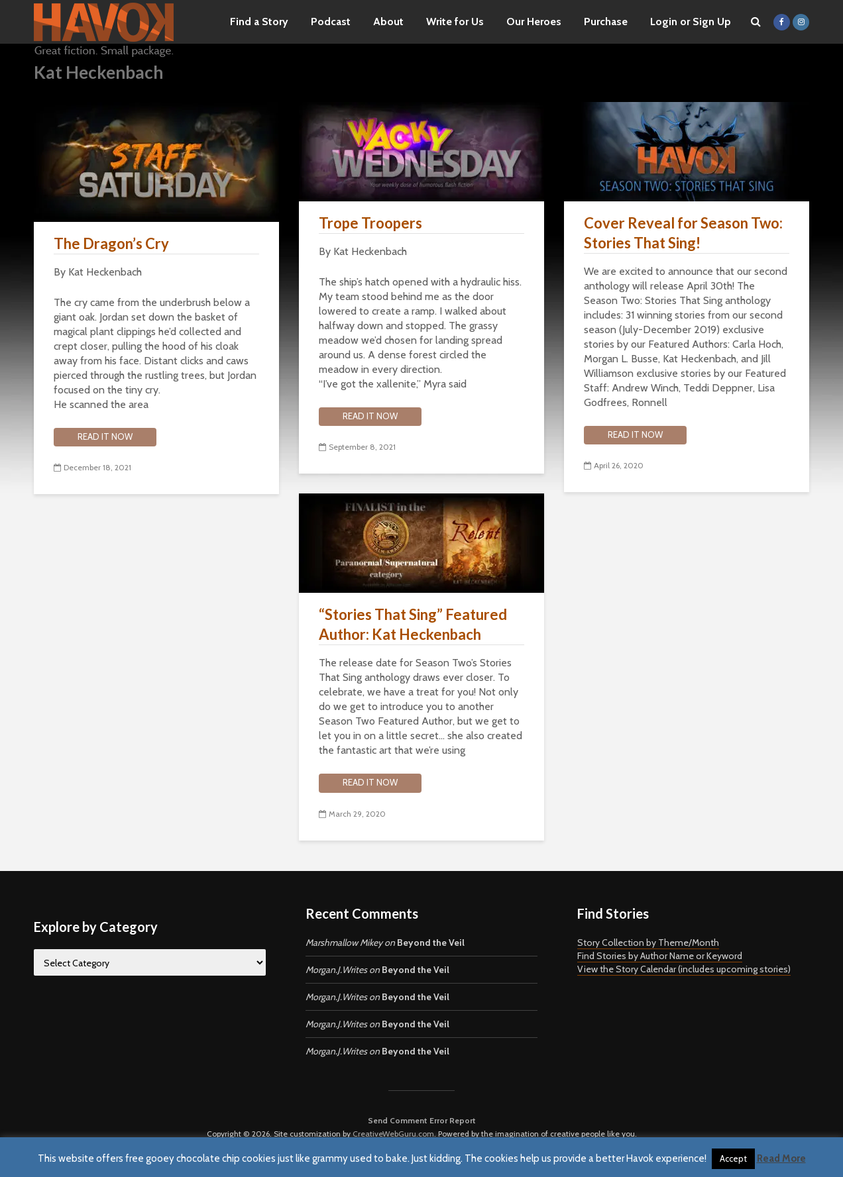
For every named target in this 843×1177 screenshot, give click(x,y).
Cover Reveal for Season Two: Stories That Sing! (683, 233)
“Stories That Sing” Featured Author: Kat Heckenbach (413, 624)
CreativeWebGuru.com (393, 1134)
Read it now (105, 436)
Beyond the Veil (431, 942)
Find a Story (259, 21)
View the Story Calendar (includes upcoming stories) (684, 969)
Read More (781, 1158)
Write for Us (455, 21)
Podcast (331, 21)
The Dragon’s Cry (111, 243)
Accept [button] (733, 1158)
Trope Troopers (370, 223)
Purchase (606, 21)
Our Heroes (533, 21)
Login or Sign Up (690, 21)
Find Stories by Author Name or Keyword (659, 956)
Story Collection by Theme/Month (648, 942)
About (388, 21)
